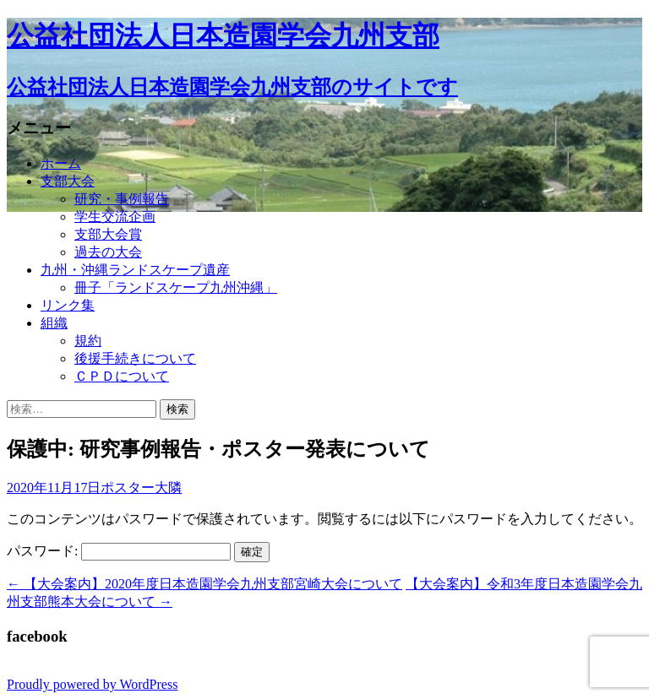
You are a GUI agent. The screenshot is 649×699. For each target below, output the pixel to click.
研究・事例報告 (121, 199)
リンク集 (68, 305)
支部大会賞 (108, 234)
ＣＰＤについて (121, 376)
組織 (54, 323)
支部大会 (68, 181)
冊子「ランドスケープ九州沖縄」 (175, 287)
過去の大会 (108, 252)
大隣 (168, 487)
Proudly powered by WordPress (92, 684)
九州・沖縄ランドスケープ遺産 (135, 270)
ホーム (61, 163)
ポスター (128, 487)
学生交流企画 (114, 216)
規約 (87, 340)
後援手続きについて (135, 358)
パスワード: (119, 551)
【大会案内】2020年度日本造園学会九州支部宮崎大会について (204, 584)
